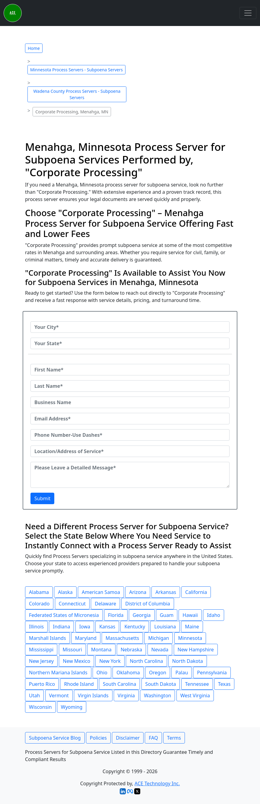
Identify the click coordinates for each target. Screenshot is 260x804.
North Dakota (187, 661)
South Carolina (119, 684)
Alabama (39, 592)
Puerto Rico (42, 684)
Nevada (160, 649)
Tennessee (197, 684)
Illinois (36, 626)
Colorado (39, 603)
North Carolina (146, 661)
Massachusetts (122, 638)
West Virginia (195, 695)
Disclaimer (128, 737)
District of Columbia (147, 603)
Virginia (126, 695)
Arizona (137, 592)
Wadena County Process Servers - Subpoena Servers (77, 94)
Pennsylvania (212, 672)
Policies (98, 737)
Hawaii (190, 615)
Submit (42, 498)
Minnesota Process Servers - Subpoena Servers (76, 70)
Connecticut (72, 603)
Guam (166, 615)
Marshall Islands (47, 638)
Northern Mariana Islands (58, 672)
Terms (174, 737)
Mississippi (41, 649)
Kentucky (134, 626)
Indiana (61, 626)
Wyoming (72, 707)
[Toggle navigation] (247, 13)
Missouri (72, 649)
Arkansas (165, 592)
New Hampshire (196, 649)
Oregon (157, 672)
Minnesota (190, 638)
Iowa (84, 626)
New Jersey (41, 661)
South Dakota (160, 684)
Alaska (65, 592)
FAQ (153, 737)
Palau (181, 672)
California (196, 592)
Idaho (213, 615)
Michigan (158, 638)
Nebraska (131, 649)
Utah (34, 695)
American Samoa (101, 592)
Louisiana (165, 626)
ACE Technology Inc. (157, 783)
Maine (192, 626)
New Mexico (76, 661)
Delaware (105, 603)
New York (110, 661)
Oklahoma (128, 672)
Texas (224, 684)
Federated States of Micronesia (64, 615)
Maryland (86, 638)
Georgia (142, 615)
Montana (101, 649)
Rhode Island (79, 684)
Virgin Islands (93, 695)
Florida (116, 615)
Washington (157, 695)
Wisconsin (40, 707)
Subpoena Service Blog (55, 737)
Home (34, 48)
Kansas (107, 626)
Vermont (59, 695)
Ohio (102, 672)
